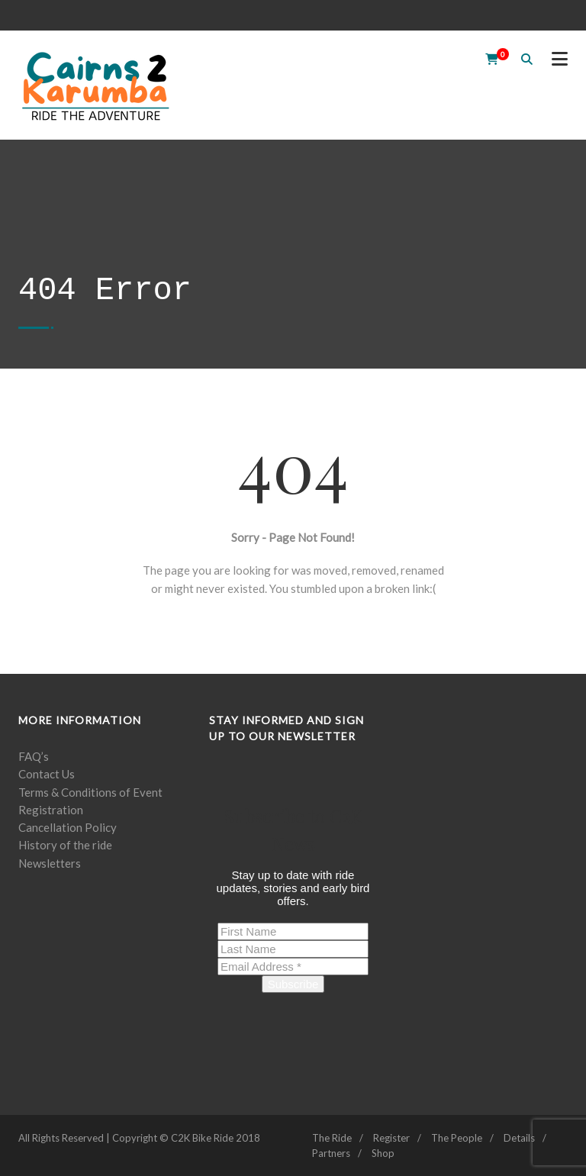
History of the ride (65, 845)
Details (519, 1138)
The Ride (332, 1138)
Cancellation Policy (67, 827)
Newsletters (49, 863)
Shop (383, 1153)
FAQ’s (33, 756)
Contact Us (46, 774)
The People (456, 1138)
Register (391, 1138)
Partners (331, 1153)
